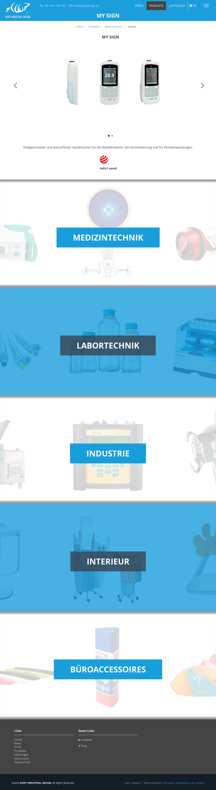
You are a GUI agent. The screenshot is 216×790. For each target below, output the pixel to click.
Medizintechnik (113, 27)
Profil (139, 6)
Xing (82, 746)
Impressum (21, 758)
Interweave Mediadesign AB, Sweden (183, 782)
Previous (16, 89)
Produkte (156, 6)
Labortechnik (108, 345)
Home (79, 27)
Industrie (108, 453)
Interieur (108, 561)
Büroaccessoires (108, 669)
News (17, 743)
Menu (206, 5)
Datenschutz (22, 762)
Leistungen (177, 6)
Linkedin (85, 740)
